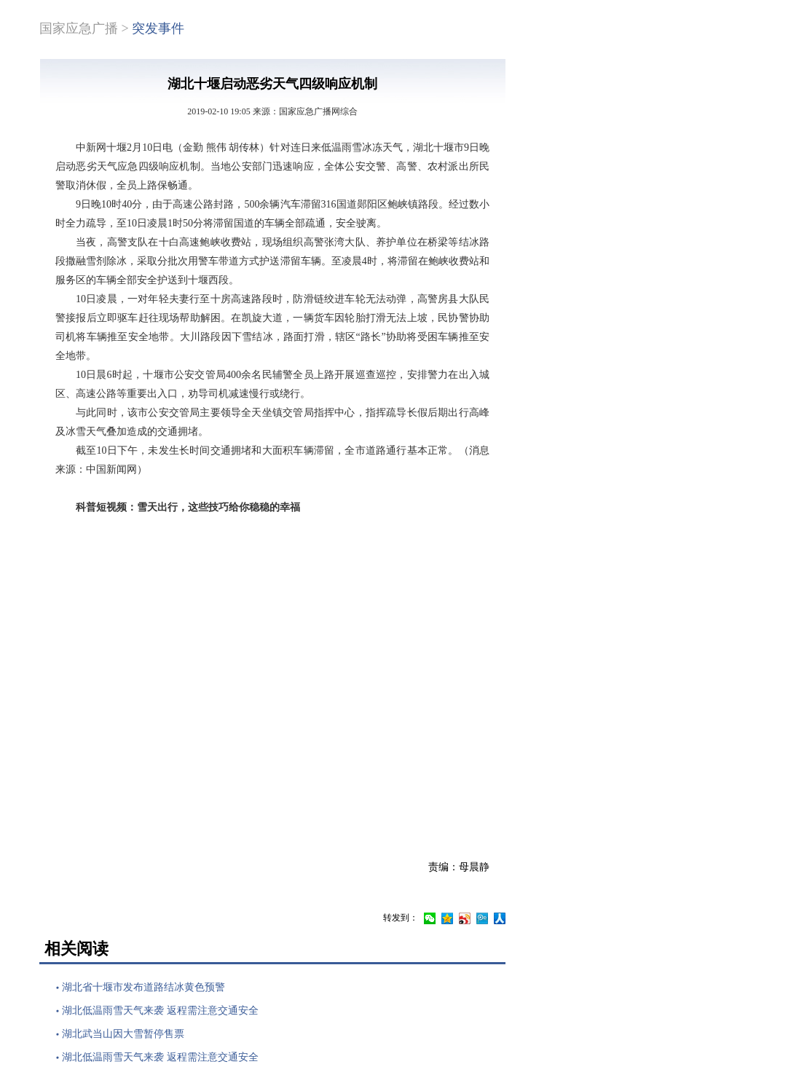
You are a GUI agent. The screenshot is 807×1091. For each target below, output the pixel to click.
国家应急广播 (78, 28)
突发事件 (158, 28)
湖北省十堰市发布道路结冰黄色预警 (143, 987)
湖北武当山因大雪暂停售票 (123, 1033)
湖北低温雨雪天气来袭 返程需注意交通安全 (160, 1010)
